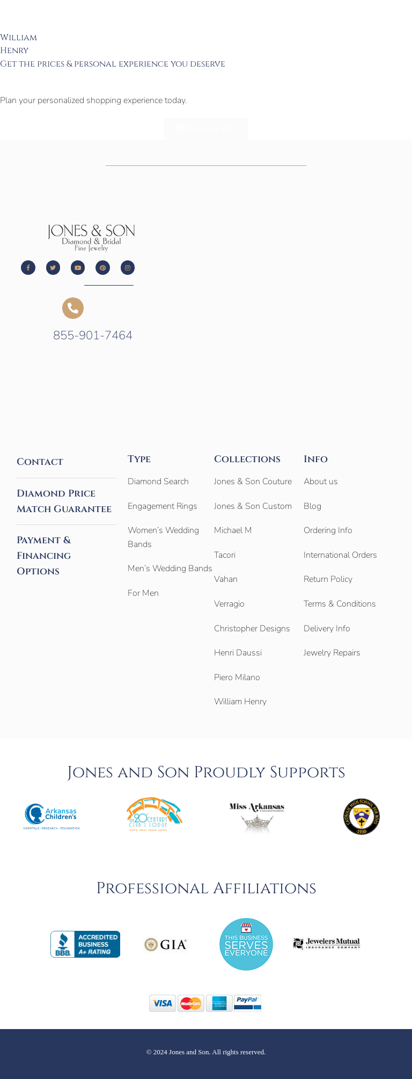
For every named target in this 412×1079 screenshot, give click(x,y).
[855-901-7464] (73, 308)
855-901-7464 (93, 335)
